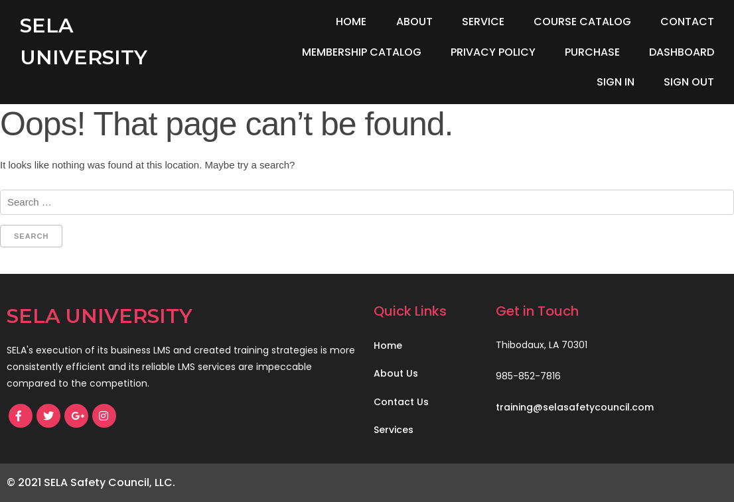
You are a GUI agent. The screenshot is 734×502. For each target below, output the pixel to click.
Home (351, 21)
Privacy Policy (493, 52)
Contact (687, 21)
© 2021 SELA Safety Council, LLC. (91, 482)
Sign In (615, 82)
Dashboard (681, 52)
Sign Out (689, 82)
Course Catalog (582, 21)
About (414, 21)
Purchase (592, 52)
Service (483, 21)
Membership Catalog (361, 52)
